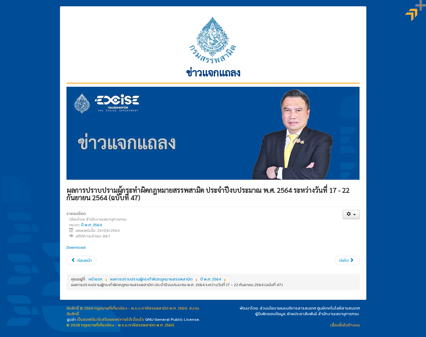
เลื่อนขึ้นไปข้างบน (345, 325)
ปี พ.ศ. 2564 (91, 225)
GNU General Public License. (172, 319)
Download (76, 247)
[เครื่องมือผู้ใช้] (351, 214)
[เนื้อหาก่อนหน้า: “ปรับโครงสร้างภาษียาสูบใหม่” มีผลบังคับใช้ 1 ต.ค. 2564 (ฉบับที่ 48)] (81, 260)
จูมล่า (71, 319)
